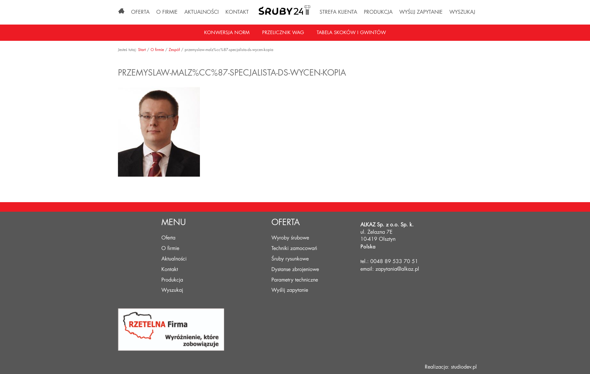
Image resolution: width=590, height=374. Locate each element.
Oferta (140, 12)
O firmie (167, 12)
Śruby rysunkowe (290, 258)
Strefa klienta (338, 12)
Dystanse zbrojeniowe (295, 269)
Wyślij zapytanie (421, 12)
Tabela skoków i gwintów (351, 32)
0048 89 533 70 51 (394, 261)
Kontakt (237, 12)
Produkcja (378, 12)
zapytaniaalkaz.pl (397, 269)
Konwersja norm (226, 32)
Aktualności (201, 12)
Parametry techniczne (294, 279)
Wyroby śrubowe (290, 237)
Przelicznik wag (283, 32)
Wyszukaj (462, 12)
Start (145, 50)
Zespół (177, 50)
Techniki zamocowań (294, 248)
